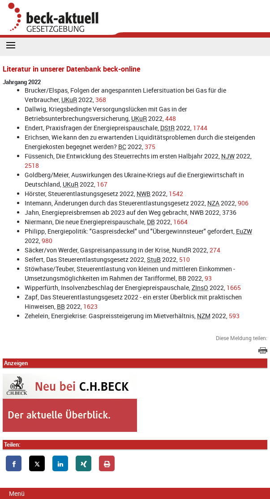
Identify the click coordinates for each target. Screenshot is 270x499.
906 (243, 203)
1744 (200, 128)
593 (234, 315)
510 (184, 259)
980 (47, 240)
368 (100, 99)
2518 (32, 165)
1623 (90, 306)
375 (150, 146)
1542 (176, 193)
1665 (234, 287)
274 (215, 250)
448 (170, 118)
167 (102, 184)
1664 (180, 222)
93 (208, 278)
